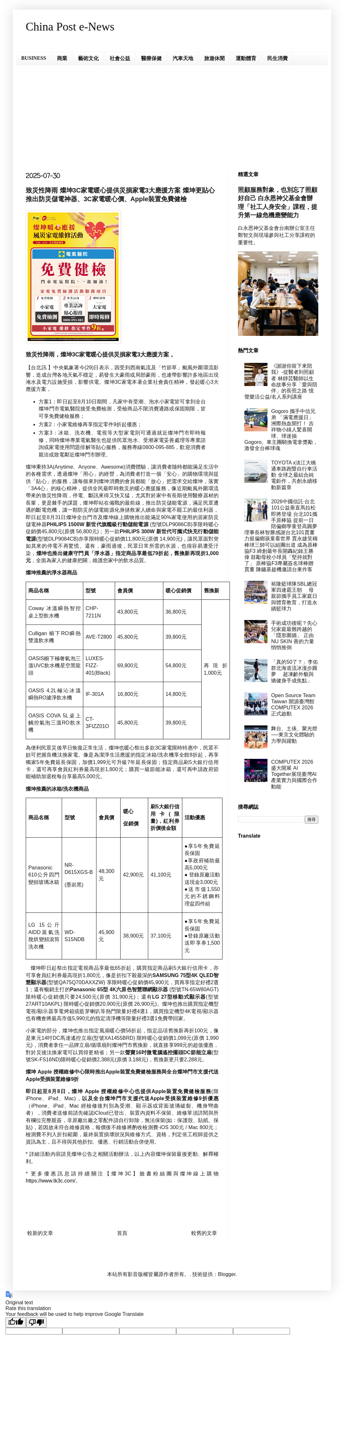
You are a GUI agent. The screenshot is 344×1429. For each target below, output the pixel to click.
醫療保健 (151, 58)
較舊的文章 (204, 1233)
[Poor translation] (36, 1322)
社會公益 (120, 58)
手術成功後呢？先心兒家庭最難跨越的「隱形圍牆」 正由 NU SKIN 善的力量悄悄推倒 (294, 635)
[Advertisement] (172, 113)
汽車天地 (183, 58)
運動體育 (246, 58)
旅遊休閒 (214, 58)
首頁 (122, 1233)
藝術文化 (88, 58)
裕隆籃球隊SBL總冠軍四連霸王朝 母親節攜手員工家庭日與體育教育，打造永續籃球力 (294, 596)
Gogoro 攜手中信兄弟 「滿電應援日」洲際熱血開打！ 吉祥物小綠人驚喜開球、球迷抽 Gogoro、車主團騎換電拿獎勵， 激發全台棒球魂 (281, 430)
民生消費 (277, 58)
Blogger (226, 1274)
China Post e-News (70, 26)
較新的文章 (40, 1233)
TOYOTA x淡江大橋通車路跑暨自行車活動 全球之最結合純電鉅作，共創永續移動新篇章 (294, 475)
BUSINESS (33, 58)
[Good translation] (15, 1322)
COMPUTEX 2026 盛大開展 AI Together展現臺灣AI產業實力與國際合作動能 (294, 774)
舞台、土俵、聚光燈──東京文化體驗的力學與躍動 (294, 734)
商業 (62, 58)
